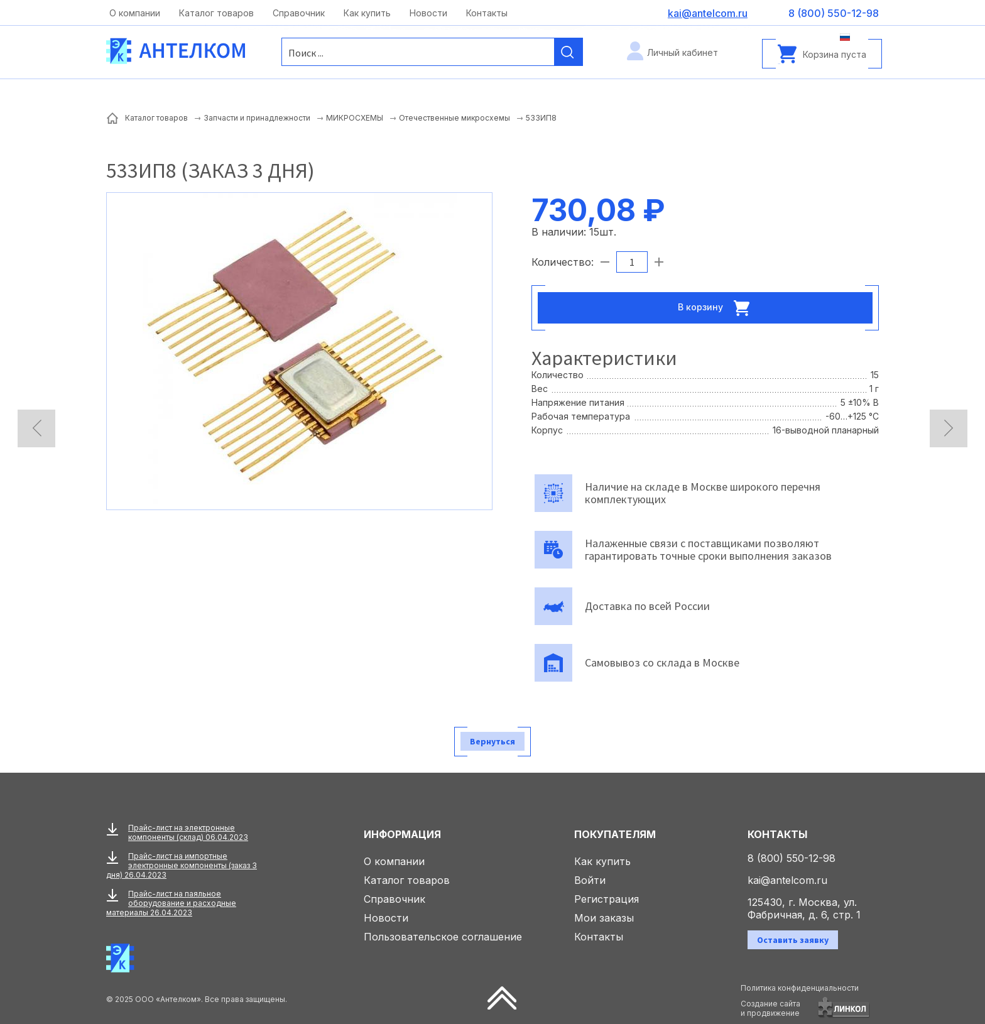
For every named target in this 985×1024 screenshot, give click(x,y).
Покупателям (615, 834)
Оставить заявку (793, 939)
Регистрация (606, 899)
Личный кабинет (682, 52)
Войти (590, 880)
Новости (428, 13)
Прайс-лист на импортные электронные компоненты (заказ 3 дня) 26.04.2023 (181, 865)
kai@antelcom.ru (787, 880)
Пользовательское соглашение (443, 936)
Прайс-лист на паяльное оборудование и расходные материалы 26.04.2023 (171, 903)
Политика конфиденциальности (800, 988)
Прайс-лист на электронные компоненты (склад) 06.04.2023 (188, 832)
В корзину (717, 308)
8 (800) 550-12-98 (791, 858)
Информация (402, 834)
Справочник (299, 13)
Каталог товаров (216, 13)
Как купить (367, 13)
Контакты (487, 13)
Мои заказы (604, 918)
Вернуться (492, 741)
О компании (134, 13)
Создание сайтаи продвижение (770, 1008)
